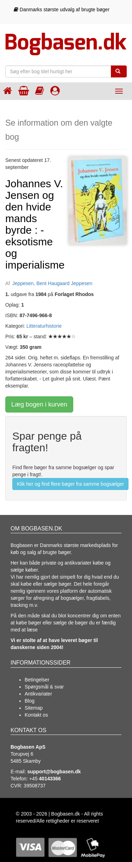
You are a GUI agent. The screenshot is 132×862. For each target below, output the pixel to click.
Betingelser (37, 679)
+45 (45, 778)
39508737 (34, 785)
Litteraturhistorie (44, 326)
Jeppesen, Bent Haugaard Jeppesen (52, 283)
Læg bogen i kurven (39, 404)
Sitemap (34, 708)
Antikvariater (38, 694)
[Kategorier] (39, 90)
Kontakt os (36, 715)
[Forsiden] (7, 90)
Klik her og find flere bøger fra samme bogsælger (70, 484)
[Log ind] (55, 90)
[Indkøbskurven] (23, 90)
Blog (29, 701)
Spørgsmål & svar (44, 687)
